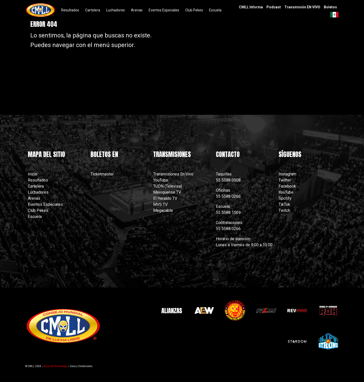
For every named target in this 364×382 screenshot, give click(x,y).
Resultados (38, 180)
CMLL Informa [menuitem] (251, 7)
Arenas (34, 198)
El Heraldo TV (165, 198)
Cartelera (36, 186)
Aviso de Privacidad (55, 366)
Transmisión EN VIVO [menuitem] (302, 7)
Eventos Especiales (45, 204)
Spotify (285, 198)
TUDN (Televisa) (167, 186)
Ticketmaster (102, 174)
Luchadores (38, 192)
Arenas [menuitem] (137, 10)
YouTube (160, 180)
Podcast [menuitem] (273, 7)
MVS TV (160, 204)
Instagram (287, 174)
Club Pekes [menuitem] (194, 10)
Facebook (287, 186)
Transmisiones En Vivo (173, 174)
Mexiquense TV (167, 192)
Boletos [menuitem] (330, 7)
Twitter (285, 180)
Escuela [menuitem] (215, 10)
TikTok (284, 204)
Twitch (284, 210)
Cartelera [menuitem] (92, 10)
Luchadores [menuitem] (115, 10)
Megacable (163, 210)
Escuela (35, 216)
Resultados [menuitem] (70, 10)
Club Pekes (38, 210)
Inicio (32, 174)
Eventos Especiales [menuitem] (164, 10)
